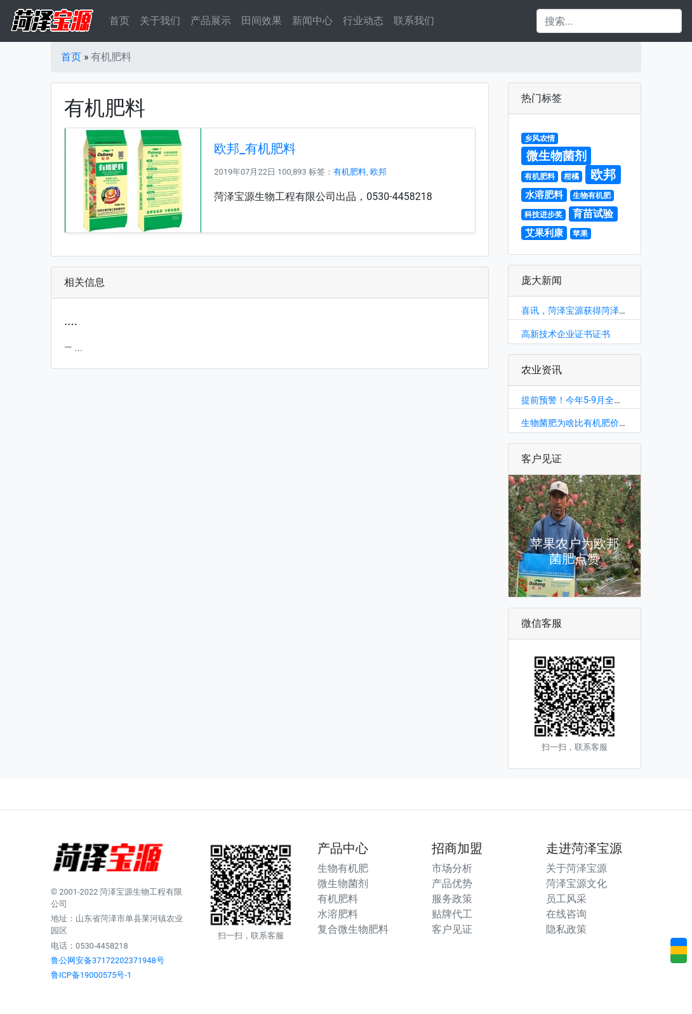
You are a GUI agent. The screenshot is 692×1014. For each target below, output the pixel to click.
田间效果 (261, 21)
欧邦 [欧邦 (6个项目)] (603, 174)
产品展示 (210, 21)
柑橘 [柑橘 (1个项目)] (571, 176)
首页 (119, 21)
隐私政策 (566, 929)
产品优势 (452, 883)
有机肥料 (349, 172)
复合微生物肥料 (353, 929)
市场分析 (452, 868)
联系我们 (414, 21)
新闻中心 (312, 21)
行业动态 (363, 21)
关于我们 (160, 21)
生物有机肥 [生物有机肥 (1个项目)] (592, 195)
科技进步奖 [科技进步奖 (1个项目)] (543, 214)
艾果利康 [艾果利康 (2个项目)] (544, 233)
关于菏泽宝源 (576, 868)
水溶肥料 (337, 914)
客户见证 (452, 929)
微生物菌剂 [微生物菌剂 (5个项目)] (556, 156)
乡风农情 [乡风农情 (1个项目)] (539, 138)
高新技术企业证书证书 (565, 334)
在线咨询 (566, 914)
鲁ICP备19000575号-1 (91, 975)
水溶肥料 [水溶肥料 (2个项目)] (544, 195)
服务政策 (452, 899)
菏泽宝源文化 (576, 883)
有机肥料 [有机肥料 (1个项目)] (539, 176)
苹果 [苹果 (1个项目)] (580, 233)
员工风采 (566, 899)
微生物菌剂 (342, 883)
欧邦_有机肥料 (255, 148)
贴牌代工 (452, 914)
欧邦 (378, 172)
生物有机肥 (342, 868)
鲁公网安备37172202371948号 (107, 960)
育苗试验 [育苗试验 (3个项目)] (593, 214)
